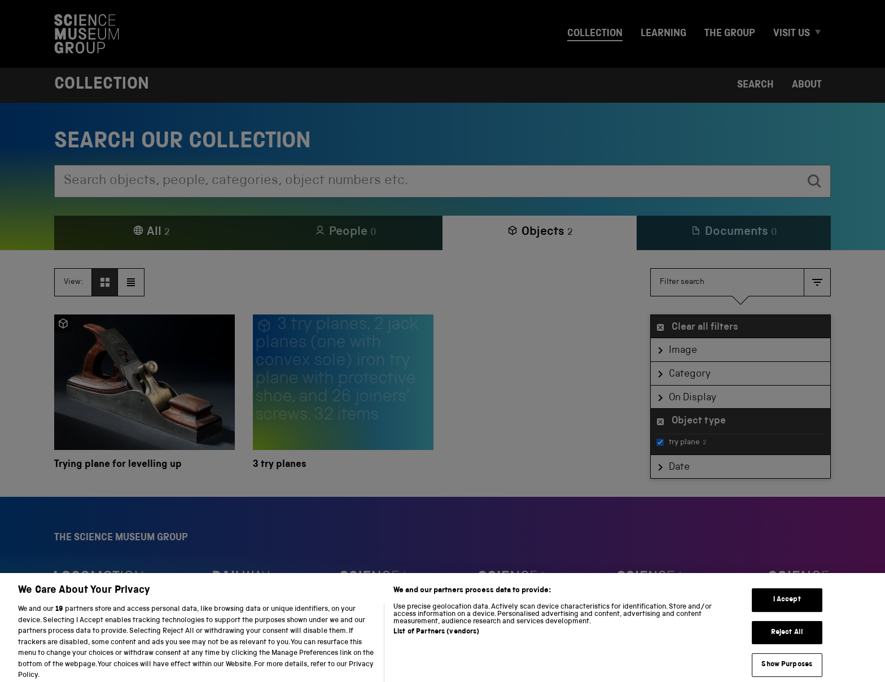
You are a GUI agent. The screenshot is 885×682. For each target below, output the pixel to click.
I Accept (787, 609)
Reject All (787, 641)
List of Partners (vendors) (436, 640)
